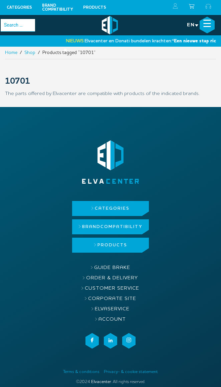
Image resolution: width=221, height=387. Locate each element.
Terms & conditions (81, 372)
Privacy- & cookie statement (131, 372)
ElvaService (112, 309)
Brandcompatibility (57, 8)
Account (112, 319)
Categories (19, 8)
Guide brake (112, 267)
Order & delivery (112, 278)
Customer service (112, 288)
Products (94, 8)
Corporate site (112, 298)
